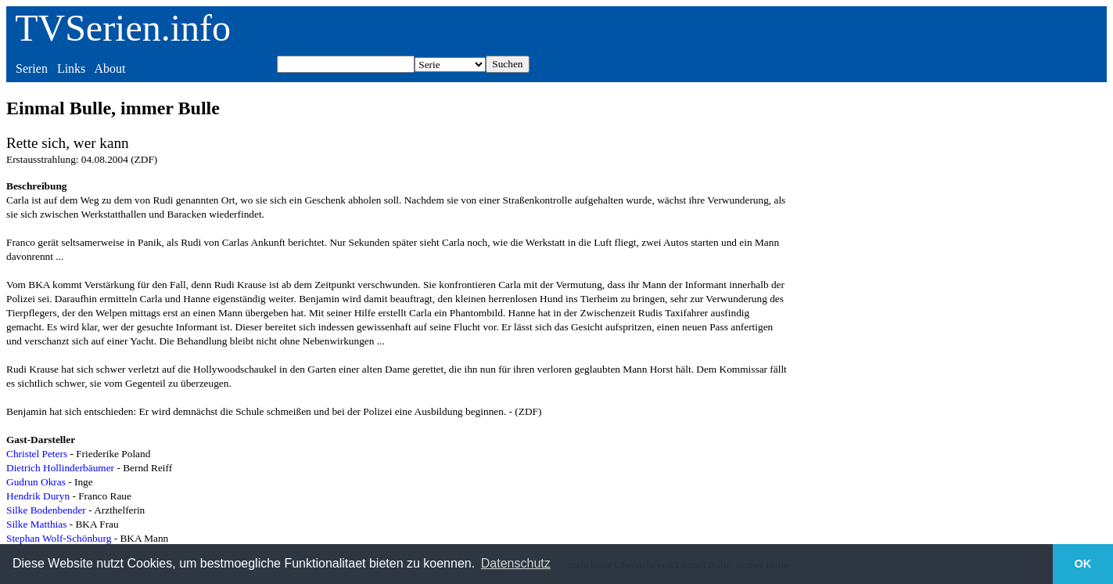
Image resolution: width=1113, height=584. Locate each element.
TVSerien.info (123, 28)
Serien (32, 68)
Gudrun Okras (36, 482)
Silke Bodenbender (46, 510)
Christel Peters (36, 454)
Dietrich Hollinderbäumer (60, 468)
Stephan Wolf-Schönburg (58, 538)
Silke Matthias (36, 524)
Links (71, 68)
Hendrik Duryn (38, 496)
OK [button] (1083, 563)
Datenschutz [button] (516, 563)
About (109, 68)
